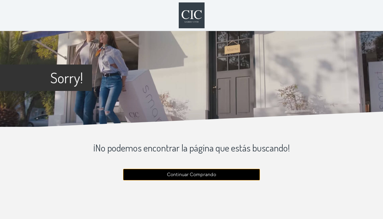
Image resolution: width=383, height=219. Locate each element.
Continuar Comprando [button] (191, 174)
